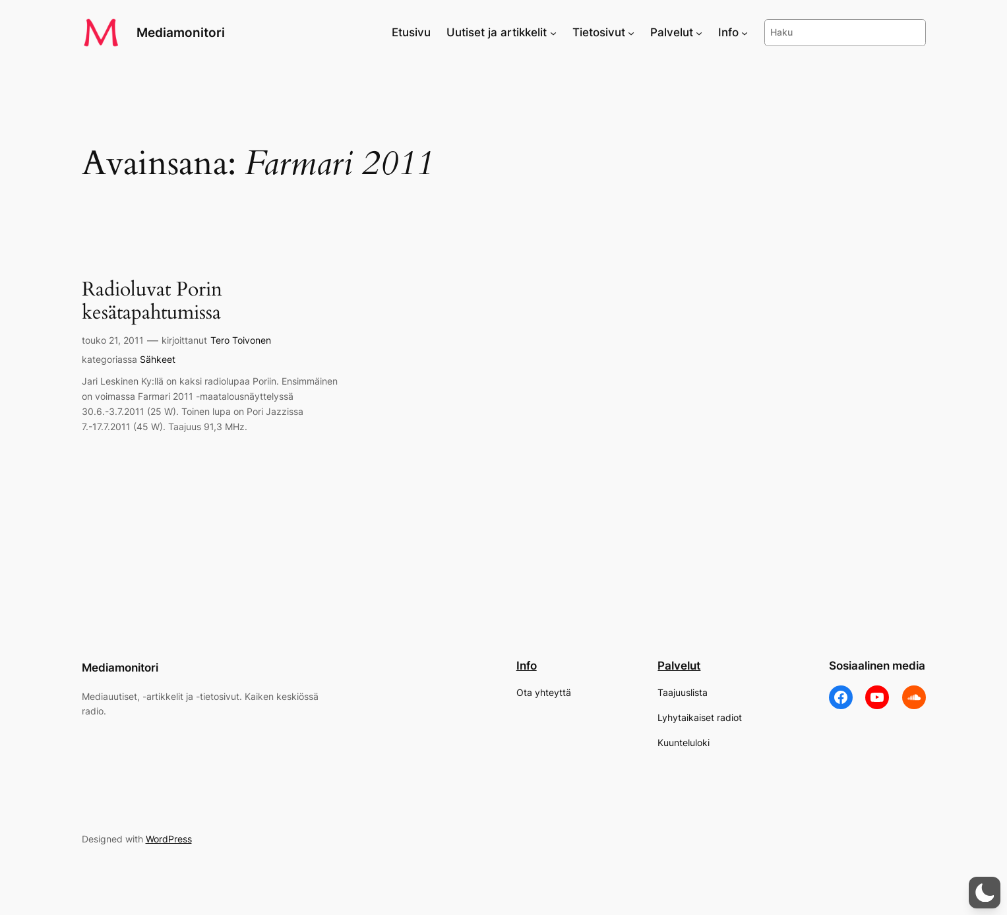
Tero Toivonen (240, 340)
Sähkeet (157, 359)
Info (526, 665)
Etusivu (411, 32)
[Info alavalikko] (744, 32)
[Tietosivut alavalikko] (631, 32)
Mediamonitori (181, 32)
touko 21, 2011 (113, 340)
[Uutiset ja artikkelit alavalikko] (553, 32)
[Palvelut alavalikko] (699, 32)
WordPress (169, 838)
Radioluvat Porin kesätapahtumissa (152, 301)
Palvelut (678, 665)
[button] (984, 892)
